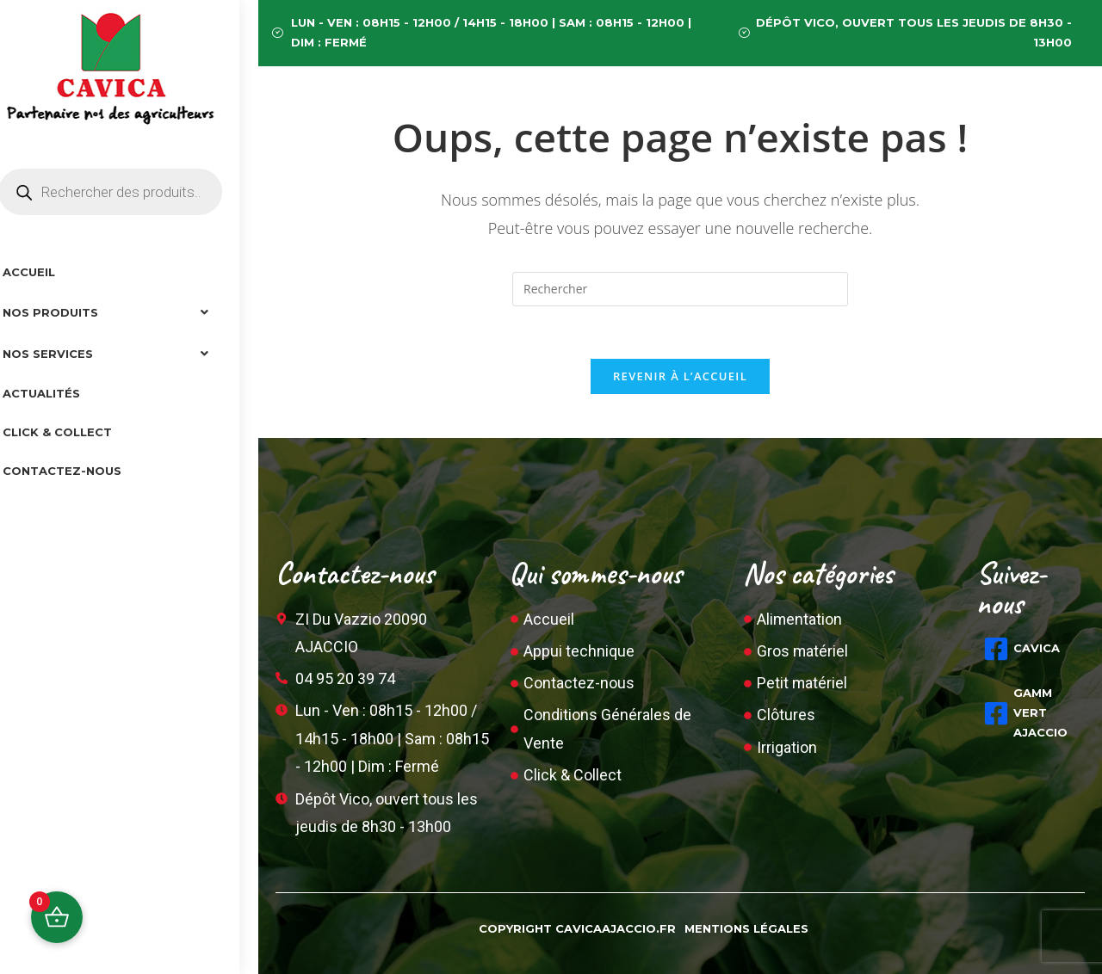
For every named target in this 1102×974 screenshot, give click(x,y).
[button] (129, 312)
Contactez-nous (81, 471)
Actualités (60, 393)
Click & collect (76, 432)
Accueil (48, 272)
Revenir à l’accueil (680, 376)
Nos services (129, 353)
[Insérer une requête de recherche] (680, 289)
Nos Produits (129, 312)
